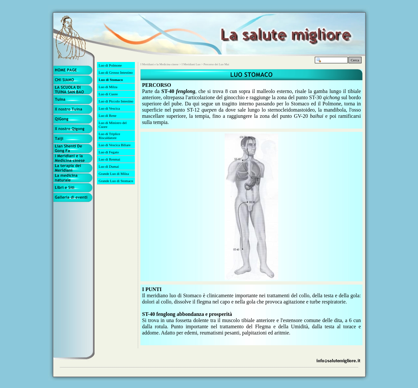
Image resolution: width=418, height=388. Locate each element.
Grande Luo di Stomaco (116, 181)
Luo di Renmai (109, 159)
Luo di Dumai (109, 166)
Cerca (355, 60)
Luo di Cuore (108, 94)
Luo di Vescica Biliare (115, 145)
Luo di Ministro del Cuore (113, 125)
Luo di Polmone (110, 65)
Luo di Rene (107, 115)
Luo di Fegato (109, 152)
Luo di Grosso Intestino (116, 72)
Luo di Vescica (109, 108)
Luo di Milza (108, 87)
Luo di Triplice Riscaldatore (109, 136)
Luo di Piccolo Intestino (116, 101)
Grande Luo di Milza (114, 174)
